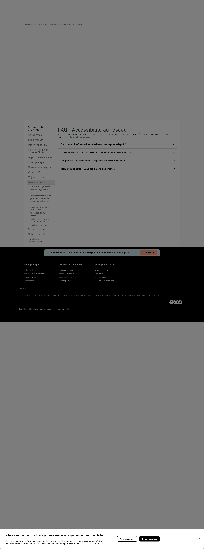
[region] (102, 539)
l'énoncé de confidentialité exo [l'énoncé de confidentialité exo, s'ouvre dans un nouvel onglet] (94, 544)
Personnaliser (127, 539)
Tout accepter (149, 539)
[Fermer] (200, 539)
